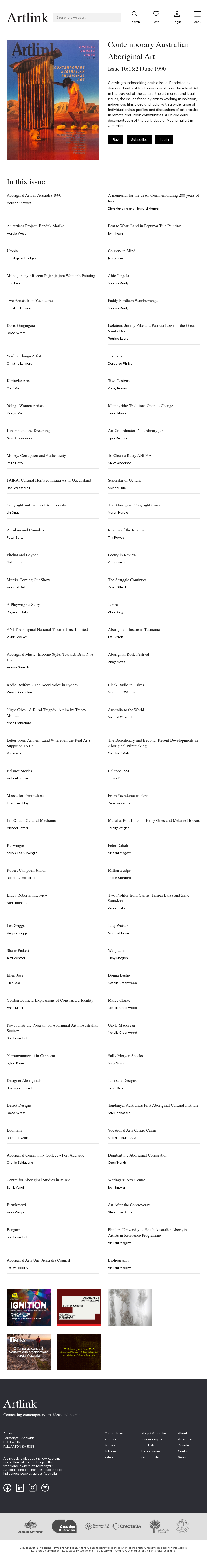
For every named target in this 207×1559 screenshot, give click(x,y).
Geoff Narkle (117, 1163)
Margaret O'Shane (121, 692)
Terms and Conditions (64, 1547)
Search (183, 1457)
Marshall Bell (16, 587)
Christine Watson (120, 753)
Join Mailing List (152, 1439)
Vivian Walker (17, 637)
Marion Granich (18, 667)
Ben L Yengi (15, 1187)
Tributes (110, 1451)
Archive (110, 1445)
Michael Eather (17, 778)
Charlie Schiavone (20, 1163)
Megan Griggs (17, 933)
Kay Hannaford (119, 1113)
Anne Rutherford (19, 723)
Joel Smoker (116, 1187)
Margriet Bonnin (119, 933)
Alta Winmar (16, 958)
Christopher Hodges (21, 258)
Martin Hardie (118, 512)
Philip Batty (15, 463)
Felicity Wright (118, 828)
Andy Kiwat (116, 662)
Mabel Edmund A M (122, 1138)
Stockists (148, 1445)
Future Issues (151, 1451)
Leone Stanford (119, 878)
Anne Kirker (15, 1008)
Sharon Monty (118, 283)
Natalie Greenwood (122, 983)
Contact (184, 1451)
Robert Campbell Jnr (21, 878)
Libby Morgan (118, 958)
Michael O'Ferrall (120, 717)
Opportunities (151, 1457)
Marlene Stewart (19, 203)
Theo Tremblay (18, 803)
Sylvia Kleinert (17, 1063)
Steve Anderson (120, 463)
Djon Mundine (118, 209)
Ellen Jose (14, 983)
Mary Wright (16, 1212)
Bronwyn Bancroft (20, 1088)
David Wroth (16, 333)
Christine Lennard (19, 308)
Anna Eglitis (116, 908)
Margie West (16, 233)
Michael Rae (117, 488)
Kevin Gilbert (117, 587)
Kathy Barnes (118, 388)
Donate (183, 1445)
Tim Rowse (116, 537)
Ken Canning (117, 562)
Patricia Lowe (118, 338)
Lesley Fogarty (17, 1268)
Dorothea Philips (120, 363)
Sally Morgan (117, 1063)
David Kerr (115, 1088)
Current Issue (114, 1433)
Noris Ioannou (17, 903)
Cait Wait (14, 388)
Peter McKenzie (119, 803)
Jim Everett (115, 637)
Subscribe (139, 139)
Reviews (111, 1439)
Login (164, 139)
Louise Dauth (117, 778)
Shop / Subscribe (153, 1433)
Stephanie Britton (19, 1038)
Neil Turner (14, 562)
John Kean (115, 233)
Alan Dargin (117, 612)
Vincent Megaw (119, 853)
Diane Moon (117, 413)
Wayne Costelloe (19, 692)
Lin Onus (13, 512)
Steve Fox (14, 753)
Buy (115, 139)
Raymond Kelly (17, 612)
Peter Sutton (16, 537)
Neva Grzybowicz (20, 438)
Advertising (186, 1439)
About (182, 1433)
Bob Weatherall (18, 488)
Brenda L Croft (17, 1138)
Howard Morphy (147, 209)
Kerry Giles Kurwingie (22, 853)
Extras (109, 1457)
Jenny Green (117, 258)
